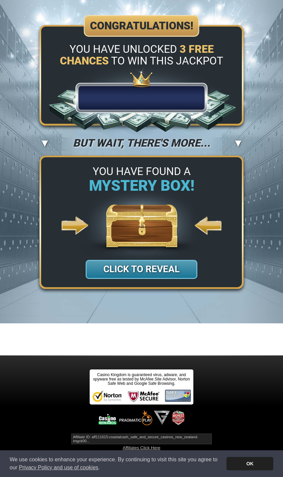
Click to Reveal (141, 269)
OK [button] (250, 463)
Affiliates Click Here (141, 447)
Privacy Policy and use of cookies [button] (58, 467)
